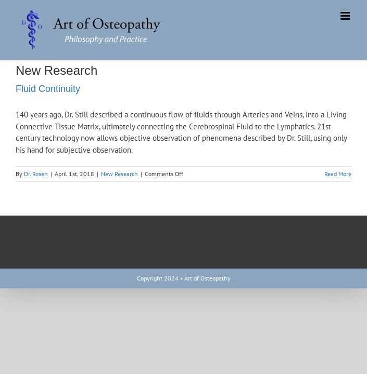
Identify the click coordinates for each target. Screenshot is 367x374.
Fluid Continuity (48, 89)
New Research (119, 174)
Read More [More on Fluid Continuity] (337, 174)
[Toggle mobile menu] (345, 15)
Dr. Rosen (36, 174)
